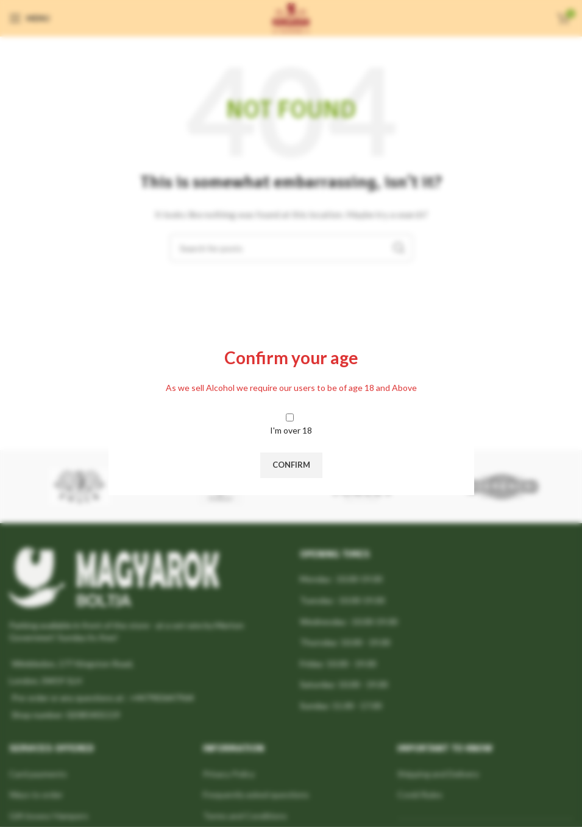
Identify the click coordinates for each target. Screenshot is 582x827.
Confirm (291, 465)
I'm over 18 (291, 430)
